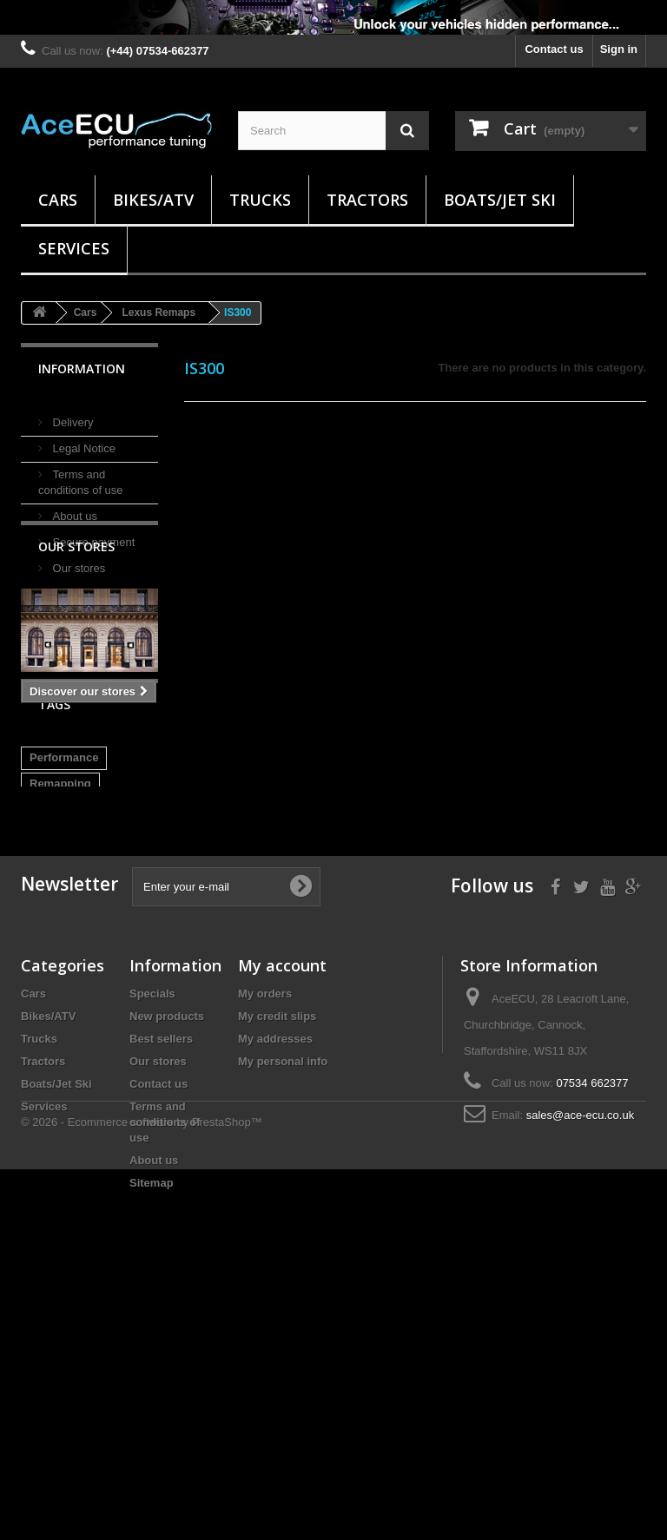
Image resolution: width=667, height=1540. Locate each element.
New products (166, 1263)
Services (73, 248)
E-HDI (45, 1018)
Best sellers (161, 1286)
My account (282, 1212)
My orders (265, 1240)
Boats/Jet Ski (500, 199)
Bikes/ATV (153, 199)
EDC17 (125, 992)
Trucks (260, 199)
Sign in (618, 49)
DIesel (99, 966)
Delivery (72, 415)
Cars (57, 199)
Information (81, 368)
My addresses (275, 1286)
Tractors (367, 199)
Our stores (77, 561)
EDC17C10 (58, 992)
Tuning (105, 940)
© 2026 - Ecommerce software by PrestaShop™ (141, 1492)
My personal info (282, 1308)
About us (73, 509)
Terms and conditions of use (165, 1369)
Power (46, 966)
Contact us (554, 49)
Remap (48, 940)
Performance (64, 888)
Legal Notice (83, 441)
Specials (152, 1240)
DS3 (91, 1018)
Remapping (60, 914)
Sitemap (151, 1430)
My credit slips (277, 1263)
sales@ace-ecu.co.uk (580, 1362)
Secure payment (92, 535)
